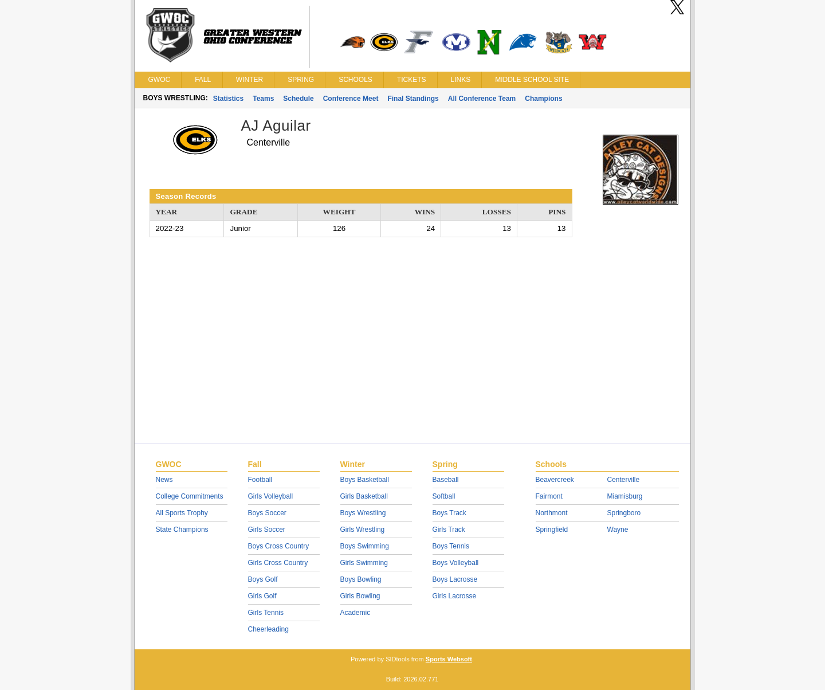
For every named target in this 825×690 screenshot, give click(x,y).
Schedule (298, 99)
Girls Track (449, 530)
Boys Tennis (451, 546)
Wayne (617, 530)
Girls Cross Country (278, 563)
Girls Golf (262, 596)
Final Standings (412, 99)
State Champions (182, 530)
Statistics (228, 99)
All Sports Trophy (182, 513)
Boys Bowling (361, 579)
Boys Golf (263, 579)
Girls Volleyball (270, 496)
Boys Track (449, 513)
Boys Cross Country (278, 546)
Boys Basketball (364, 480)
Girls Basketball (364, 496)
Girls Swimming (364, 563)
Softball (444, 496)
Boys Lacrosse (455, 579)
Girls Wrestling (362, 530)
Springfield (552, 530)
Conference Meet (351, 99)
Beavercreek (555, 480)
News (164, 480)
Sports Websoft (449, 659)
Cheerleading (268, 629)
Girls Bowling (360, 596)
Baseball (446, 480)
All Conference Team (482, 99)
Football (260, 480)
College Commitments (189, 496)
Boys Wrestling (363, 513)
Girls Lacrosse (455, 596)
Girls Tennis (266, 613)
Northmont (552, 513)
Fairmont (549, 496)
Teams (263, 99)
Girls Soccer (266, 530)
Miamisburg (625, 496)
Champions (543, 99)
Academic (355, 613)
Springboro (624, 513)
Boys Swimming (364, 546)
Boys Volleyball (456, 563)
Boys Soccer (267, 513)
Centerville (623, 480)
